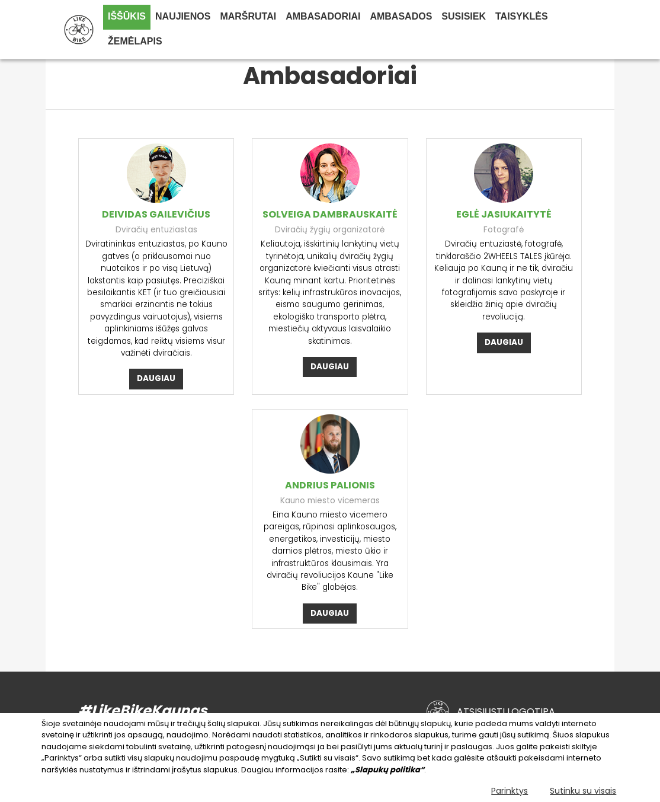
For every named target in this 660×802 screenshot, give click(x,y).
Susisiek (463, 16)
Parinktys (509, 791)
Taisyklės (521, 16)
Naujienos (182, 16)
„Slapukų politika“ (387, 769)
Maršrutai (248, 16)
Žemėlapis (135, 41)
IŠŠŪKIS (127, 16)
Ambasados (401, 16)
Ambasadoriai (323, 16)
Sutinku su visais (583, 791)
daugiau (156, 378)
